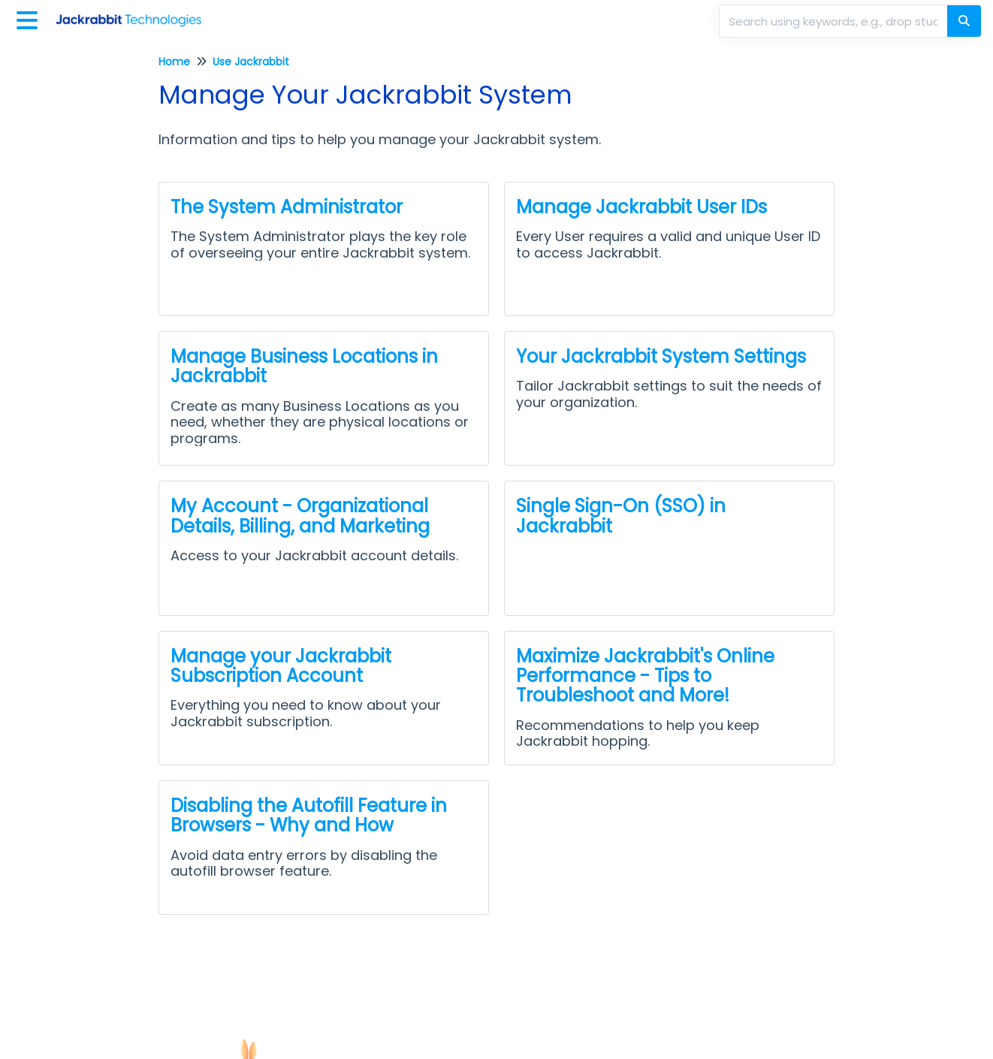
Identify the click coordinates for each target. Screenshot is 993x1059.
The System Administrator (287, 207)
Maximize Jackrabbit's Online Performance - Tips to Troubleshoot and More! (645, 676)
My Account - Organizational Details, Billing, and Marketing (300, 515)
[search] (834, 21)
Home (174, 61)
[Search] (964, 21)
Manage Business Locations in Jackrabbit (304, 366)
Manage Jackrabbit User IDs (641, 207)
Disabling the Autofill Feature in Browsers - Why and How (309, 815)
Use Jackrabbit (251, 61)
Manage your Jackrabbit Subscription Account (281, 666)
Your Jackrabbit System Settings (661, 356)
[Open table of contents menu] (30, 18)
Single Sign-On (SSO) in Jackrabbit (621, 515)
